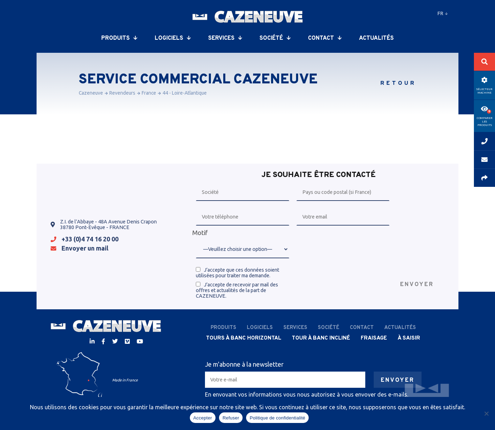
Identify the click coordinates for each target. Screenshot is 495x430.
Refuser (231, 417)
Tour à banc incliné (321, 338)
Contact (324, 38)
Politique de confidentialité (277, 417)
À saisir (409, 338)
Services (225, 38)
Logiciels (173, 38)
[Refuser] (486, 413)
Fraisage (374, 338)
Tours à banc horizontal (243, 338)
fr (442, 13)
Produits (119, 38)
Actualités (376, 38)
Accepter (202, 417)
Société (274, 38)
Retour (398, 83)
